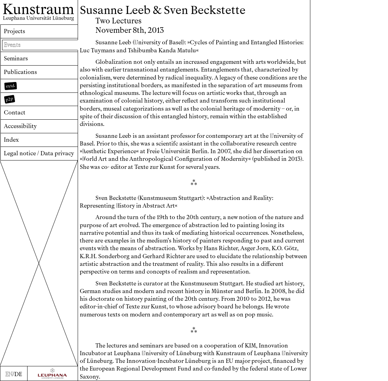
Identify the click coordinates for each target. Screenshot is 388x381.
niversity (147, 42)
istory (125, 205)
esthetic (94, 151)
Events (12, 45)
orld (89, 159)
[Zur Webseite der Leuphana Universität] (53, 373)
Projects (14, 31)
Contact (14, 112)
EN (9, 374)
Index (11, 139)
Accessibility (20, 126)
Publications (20, 72)
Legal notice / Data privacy (39, 153)
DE (18, 374)
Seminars (16, 58)
